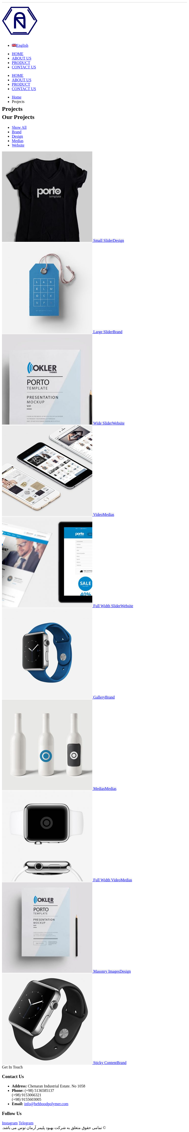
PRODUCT (21, 63)
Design (17, 136)
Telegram (26, 1123)
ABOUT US (21, 58)
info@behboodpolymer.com (46, 1104)
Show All (19, 127)
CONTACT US (24, 67)
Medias (17, 141)
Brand (16, 132)
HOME (17, 54)
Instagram (10, 1123)
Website (18, 145)
